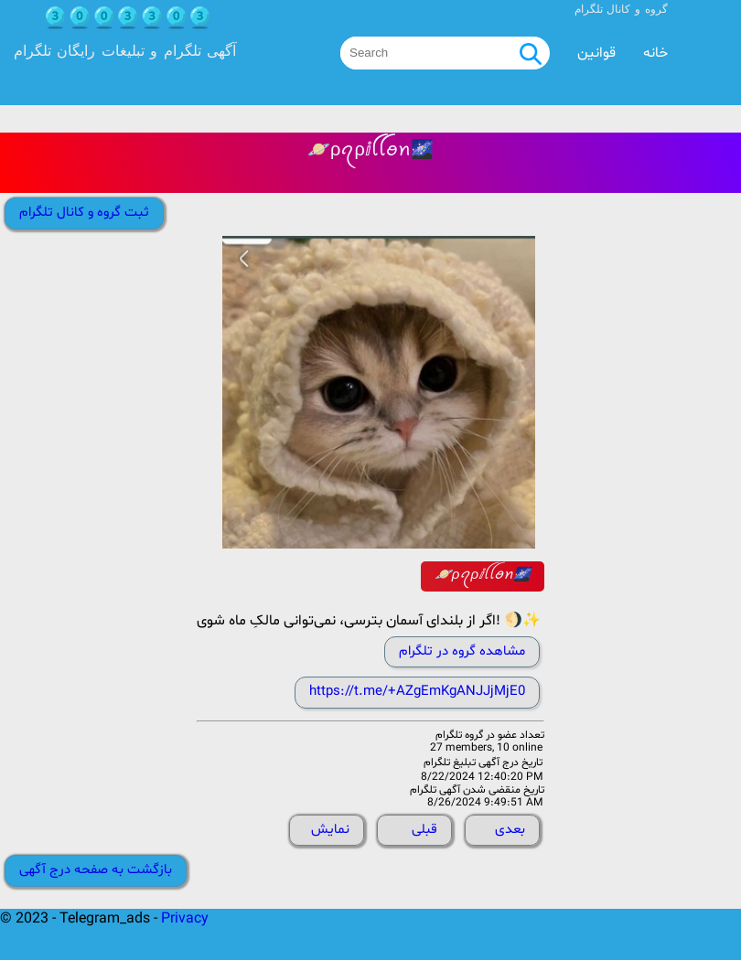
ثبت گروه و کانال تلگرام (84, 212)
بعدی (510, 829)
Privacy (185, 919)
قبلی (424, 829)
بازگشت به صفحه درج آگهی (95, 870)
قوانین (596, 53)
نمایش (330, 829)
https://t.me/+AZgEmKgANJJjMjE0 (417, 691)
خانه (655, 53)
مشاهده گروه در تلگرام (462, 651)
